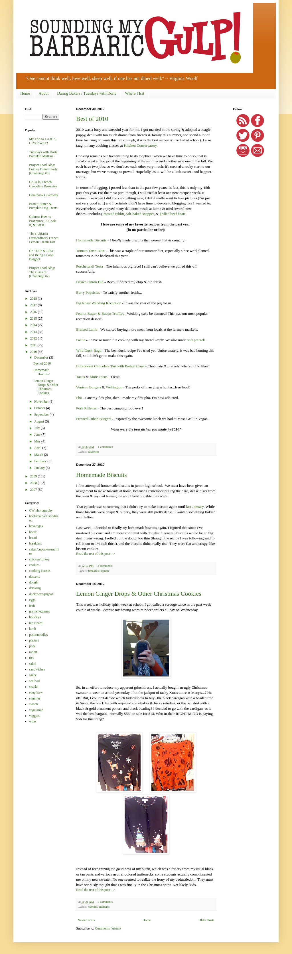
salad (32, 664)
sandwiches (37, 669)
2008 (34, 483)
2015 (34, 318)
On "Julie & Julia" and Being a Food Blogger (41, 255)
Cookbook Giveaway (43, 195)
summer (34, 698)
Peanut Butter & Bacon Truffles (100, 313)
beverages (36, 526)
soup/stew (36, 692)
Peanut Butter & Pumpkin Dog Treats (43, 206)
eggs (32, 600)
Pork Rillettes (86, 408)
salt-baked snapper (140, 214)
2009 (34, 476)
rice (31, 658)
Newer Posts (86, 920)
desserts (34, 577)
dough (105, 570)
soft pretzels (196, 340)
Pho (79, 398)
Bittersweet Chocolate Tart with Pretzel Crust (110, 366)
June (37, 434)
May (37, 441)
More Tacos (98, 376)
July (37, 428)
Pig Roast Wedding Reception (98, 303)
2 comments (105, 901)
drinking (35, 588)
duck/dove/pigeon (41, 594)
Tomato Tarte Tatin (90, 251)
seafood (34, 681)
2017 (34, 305)
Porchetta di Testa (89, 266)
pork (32, 646)
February (40, 461)
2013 (34, 332)
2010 (34, 352)
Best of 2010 (92, 118)
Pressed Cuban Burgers (93, 419)
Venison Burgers (88, 387)
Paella (80, 340)
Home (25, 93)
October (40, 408)
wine (32, 721)
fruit (32, 606)
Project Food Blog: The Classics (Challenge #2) (42, 272)
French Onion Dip (90, 282)
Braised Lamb (86, 329)
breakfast (94, 570)
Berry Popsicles (88, 292)
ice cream (35, 623)
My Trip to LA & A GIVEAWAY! (42, 141)
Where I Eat (134, 93)
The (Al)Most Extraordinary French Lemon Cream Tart (43, 238)
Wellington (114, 387)
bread (33, 538)
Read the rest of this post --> (95, 554)
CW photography (41, 510)
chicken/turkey (39, 559)
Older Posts (206, 920)
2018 (34, 299)
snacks (33, 687)
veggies (34, 716)
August (39, 421)
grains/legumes (39, 611)
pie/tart (34, 640)
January (40, 468)
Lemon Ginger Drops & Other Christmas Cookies (138, 593)
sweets (33, 704)
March (39, 455)
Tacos (80, 376)
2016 (34, 312)
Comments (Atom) (108, 928)
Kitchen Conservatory (140, 145)
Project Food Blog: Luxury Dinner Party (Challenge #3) (43, 169)
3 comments (105, 565)
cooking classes (39, 571)
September (42, 415)
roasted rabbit (114, 214)
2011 (34, 345)
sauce (33, 675)
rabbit (33, 652)
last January (195, 506)
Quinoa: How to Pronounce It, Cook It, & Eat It (42, 221)
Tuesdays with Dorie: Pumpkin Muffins (43, 154)
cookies (93, 906)
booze (33, 532)
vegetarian (36, 710)
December (41, 357)
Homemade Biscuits (91, 240)
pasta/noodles (38, 635)
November (42, 401)
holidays (104, 906)
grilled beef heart (172, 214)
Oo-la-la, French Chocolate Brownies (43, 184)
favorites (93, 451)
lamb (32, 629)
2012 (34, 338)
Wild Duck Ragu (89, 350)
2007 (34, 490)
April (38, 448)
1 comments (105, 446)
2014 (34, 325)
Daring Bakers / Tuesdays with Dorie (86, 93)
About (43, 93)
